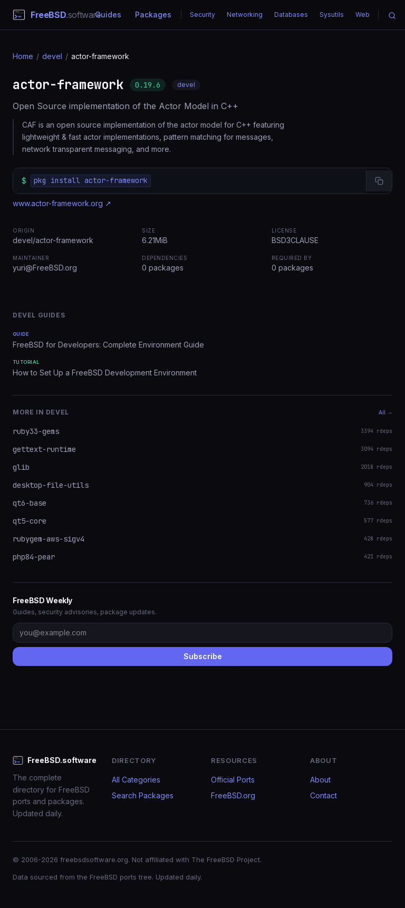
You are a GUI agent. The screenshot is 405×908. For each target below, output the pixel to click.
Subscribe (203, 656)
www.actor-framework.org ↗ (62, 203)
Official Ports (233, 779)
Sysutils (332, 14)
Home (23, 56)
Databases (291, 14)
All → (385, 412)
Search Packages (142, 795)
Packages (153, 14)
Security (202, 14)
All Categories (136, 779)
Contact (323, 795)
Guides (108, 14)
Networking (245, 14)
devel (52, 56)
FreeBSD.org (233, 795)
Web (362, 14)
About (320, 779)
